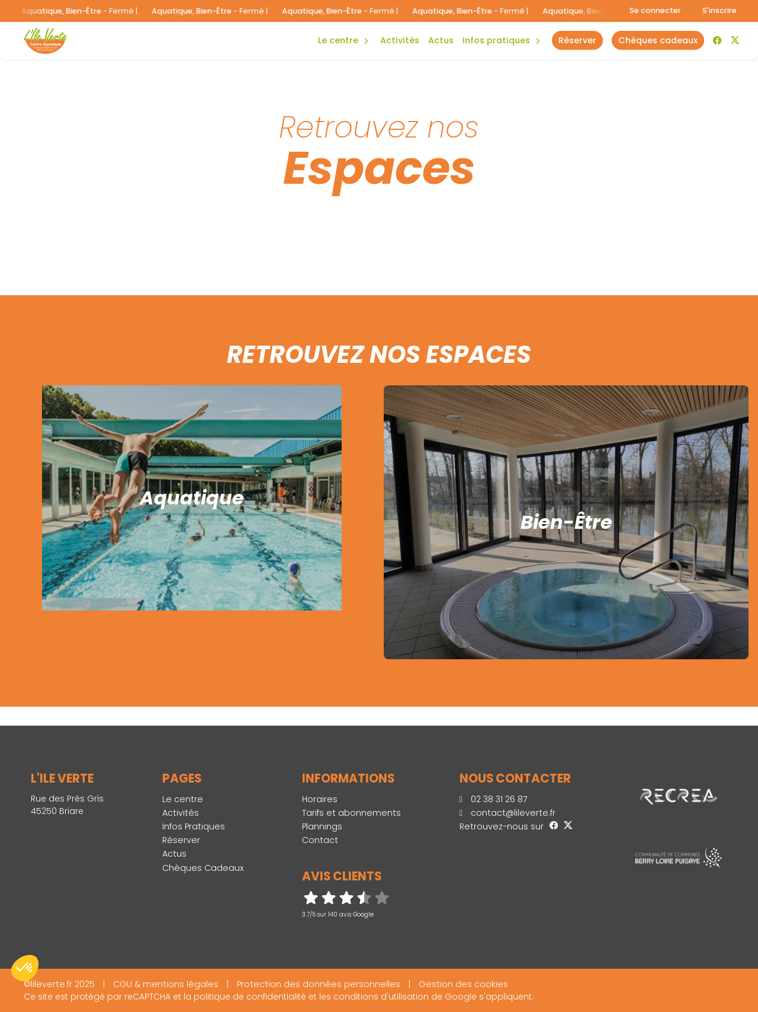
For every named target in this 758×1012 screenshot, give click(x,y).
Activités (399, 40)
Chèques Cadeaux (203, 868)
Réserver (181, 840)
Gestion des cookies (463, 984)
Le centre (182, 799)
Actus (441, 40)
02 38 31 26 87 (494, 799)
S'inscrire (719, 10)
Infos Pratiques (496, 40)
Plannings (322, 826)
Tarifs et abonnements (351, 813)
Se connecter (655, 10)
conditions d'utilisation (381, 997)
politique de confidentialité (250, 997)
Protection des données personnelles (318, 984)
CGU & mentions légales (166, 984)
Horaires (320, 799)
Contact (320, 840)
